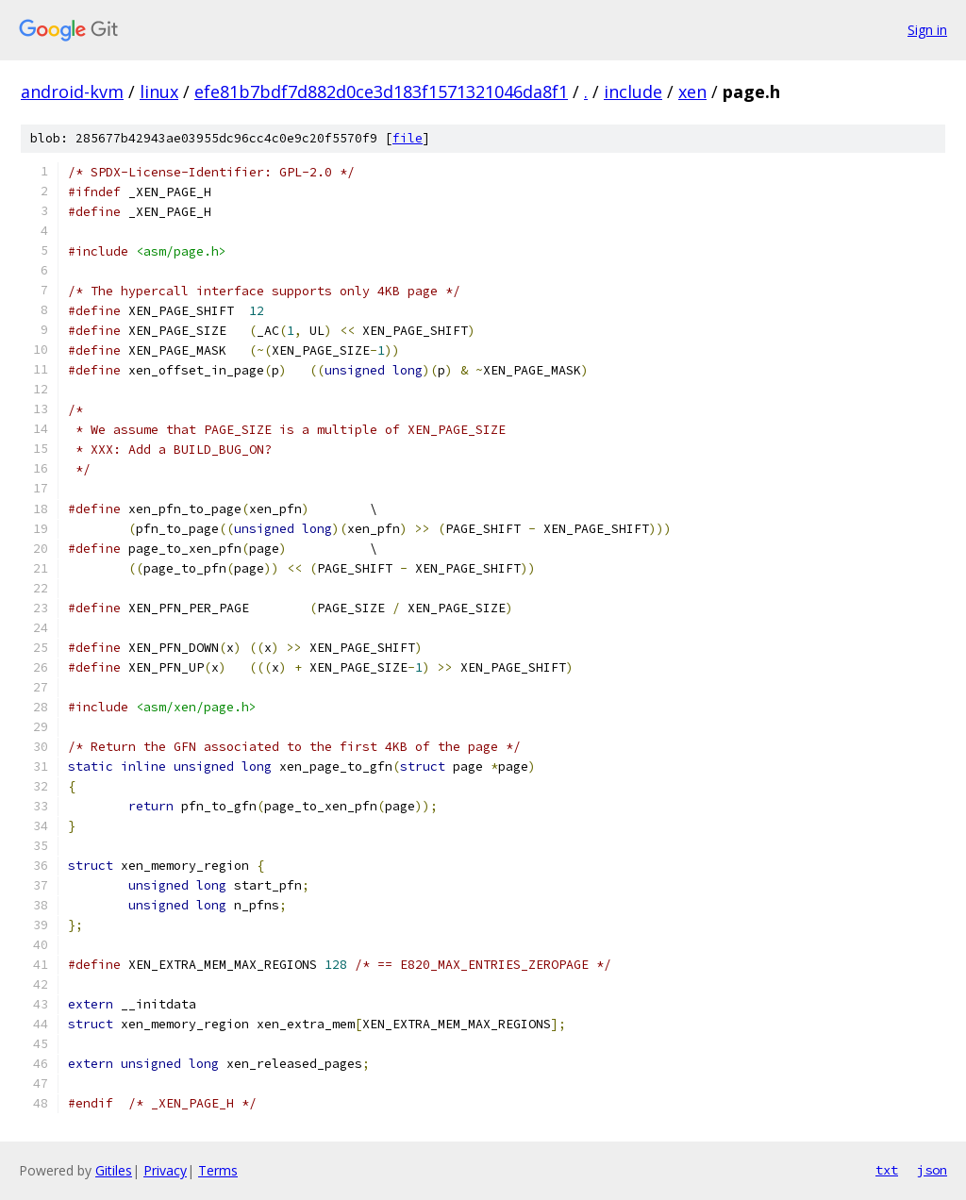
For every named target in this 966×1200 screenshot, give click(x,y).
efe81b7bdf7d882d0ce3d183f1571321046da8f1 (381, 91)
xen (692, 91)
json (932, 1169)
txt (886, 1169)
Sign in (927, 30)
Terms (218, 1170)
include (633, 91)
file (407, 138)
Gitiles (113, 1170)
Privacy (165, 1170)
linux (159, 91)
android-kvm (72, 91)
